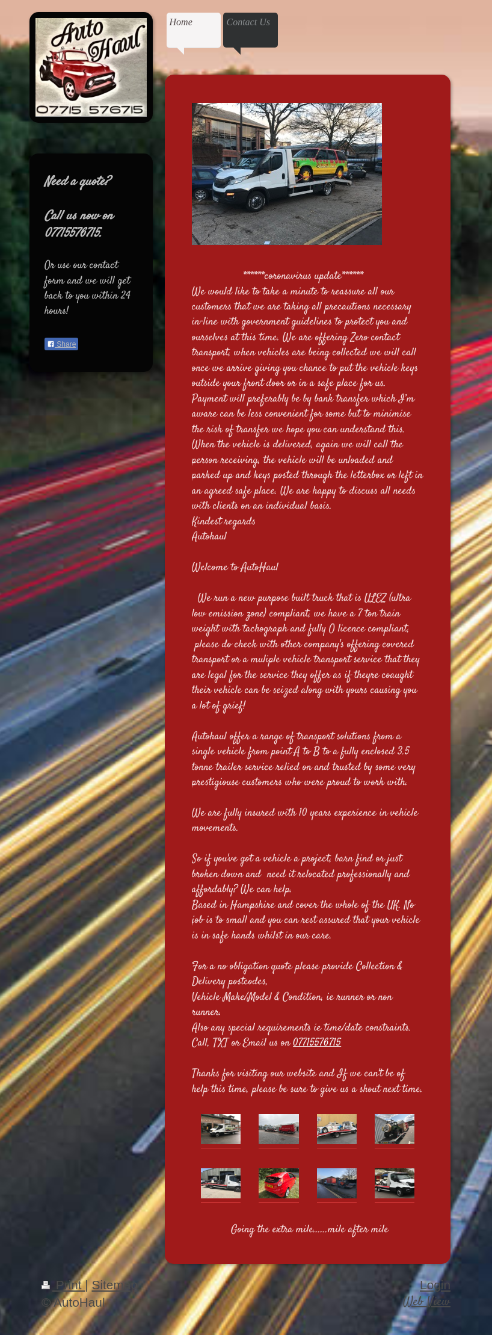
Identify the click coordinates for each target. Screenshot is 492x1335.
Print (63, 1285)
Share (61, 344)
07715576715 (317, 1043)
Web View (426, 1302)
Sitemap (115, 1285)
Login (435, 1285)
